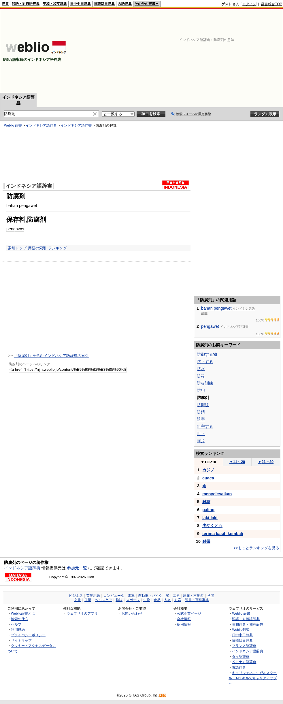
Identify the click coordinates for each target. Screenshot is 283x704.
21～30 (266, 462)
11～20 (237, 462)
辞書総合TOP (271, 4)
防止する (205, 361)
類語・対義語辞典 (25, 3)
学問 (210, 595)
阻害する (205, 426)
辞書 (5, 3)
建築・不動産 (193, 595)
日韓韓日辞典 (104, 3)
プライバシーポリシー (28, 635)
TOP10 (208, 462)
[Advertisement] (196, 51)
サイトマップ (21, 640)
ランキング (57, 248)
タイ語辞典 (240, 656)
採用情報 (184, 624)
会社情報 (184, 619)
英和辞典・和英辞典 (247, 624)
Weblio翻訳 (240, 629)
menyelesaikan (217, 494)
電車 (131, 595)
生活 (87, 600)
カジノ (208, 470)
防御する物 (207, 354)
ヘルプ (16, 624)
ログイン (249, 4)
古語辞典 (125, 3)
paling (208, 509)
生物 (146, 600)
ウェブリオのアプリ (82, 613)
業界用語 (93, 595)
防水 (201, 368)
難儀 (206, 541)
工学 (176, 595)
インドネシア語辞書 (76, 125)
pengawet (15, 229)
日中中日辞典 (80, 3)
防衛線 (203, 404)
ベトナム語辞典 (244, 662)
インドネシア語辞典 (41, 125)
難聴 (206, 501)
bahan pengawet (21, 205)
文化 (77, 600)
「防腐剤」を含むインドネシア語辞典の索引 (51, 355)
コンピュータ (113, 595)
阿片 (201, 440)
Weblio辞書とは (23, 613)
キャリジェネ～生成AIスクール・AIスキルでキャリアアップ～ (253, 678)
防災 (201, 376)
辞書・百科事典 (197, 600)
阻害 (201, 419)
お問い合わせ (132, 613)
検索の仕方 (19, 619)
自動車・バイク (150, 595)
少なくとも (212, 525)
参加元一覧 (77, 568)
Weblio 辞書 (13, 125)
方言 (177, 600)
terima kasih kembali (222, 533)
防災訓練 (205, 383)
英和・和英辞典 (55, 3)
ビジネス (76, 595)
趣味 (119, 600)
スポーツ (133, 600)
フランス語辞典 (244, 645)
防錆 (201, 412)
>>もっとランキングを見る (256, 548)
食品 (157, 600)
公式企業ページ (189, 613)
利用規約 (18, 629)
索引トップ (17, 248)
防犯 (201, 390)
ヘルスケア (103, 600)
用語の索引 (37, 248)
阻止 (201, 433)
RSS (162, 695)
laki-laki (210, 517)
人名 (167, 600)
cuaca (208, 478)
